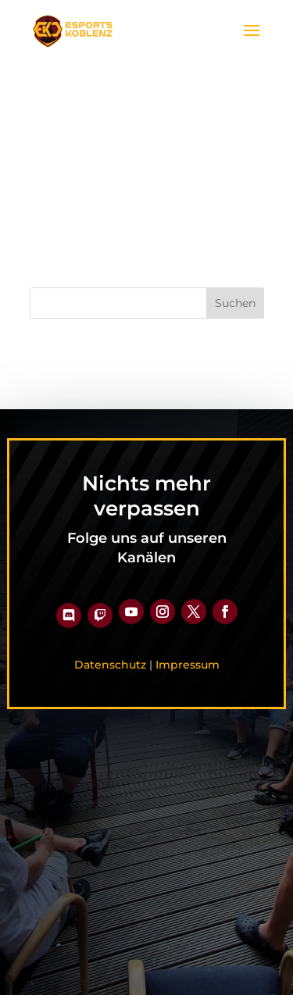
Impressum (187, 665)
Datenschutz (110, 665)
